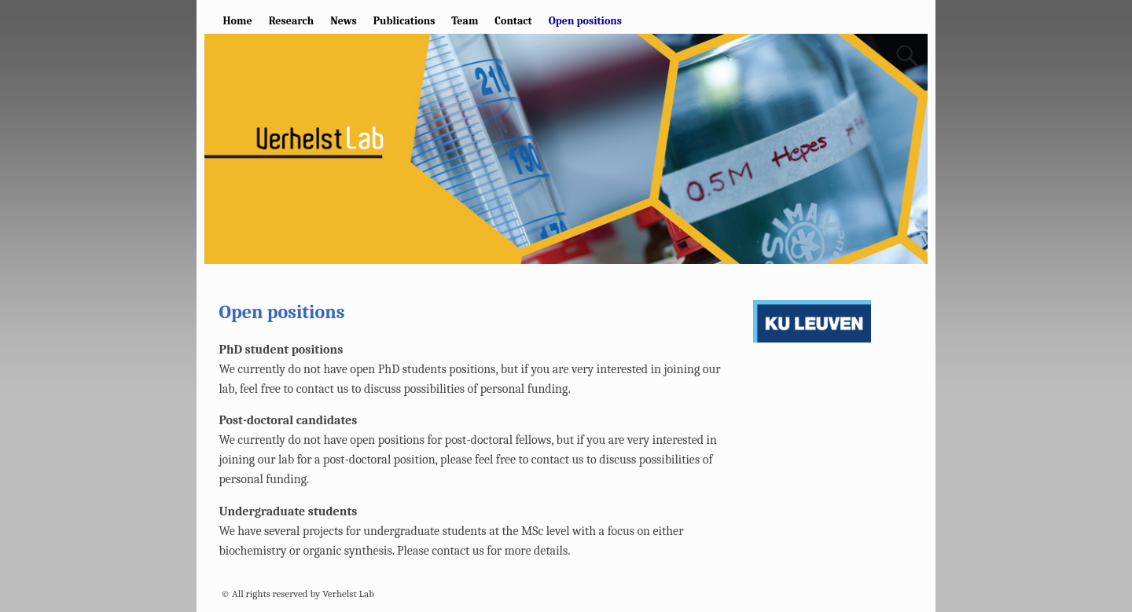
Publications (404, 20)
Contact (512, 20)
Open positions (585, 20)
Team (464, 20)
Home (237, 20)
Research (291, 20)
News (343, 20)
